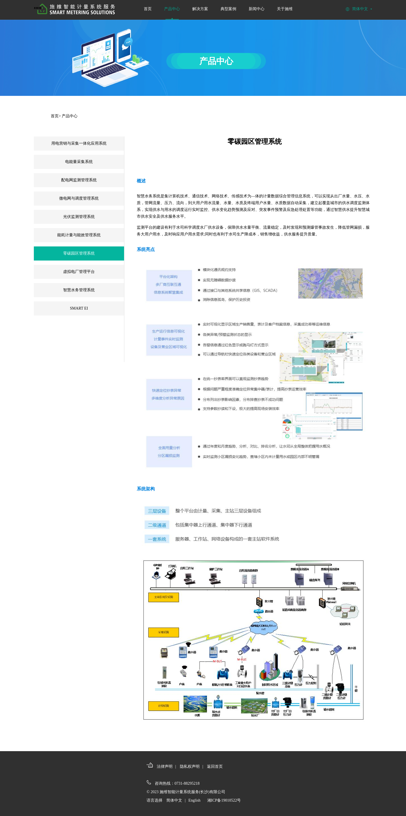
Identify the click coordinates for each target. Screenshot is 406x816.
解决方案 (200, 9)
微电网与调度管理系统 (79, 198)
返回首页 (215, 766)
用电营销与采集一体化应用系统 (79, 143)
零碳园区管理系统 (79, 253)
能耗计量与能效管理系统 (79, 235)
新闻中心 (256, 9)
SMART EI (79, 308)
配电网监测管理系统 (79, 180)
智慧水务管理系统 (79, 290)
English (194, 800)
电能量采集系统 (79, 162)
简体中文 (174, 800)
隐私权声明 (190, 766)
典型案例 (228, 9)
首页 (148, 9)
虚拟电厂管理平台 (79, 272)
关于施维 (285, 9)
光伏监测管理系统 (79, 217)
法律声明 (165, 766)
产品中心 (172, 9)
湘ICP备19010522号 (224, 800)
